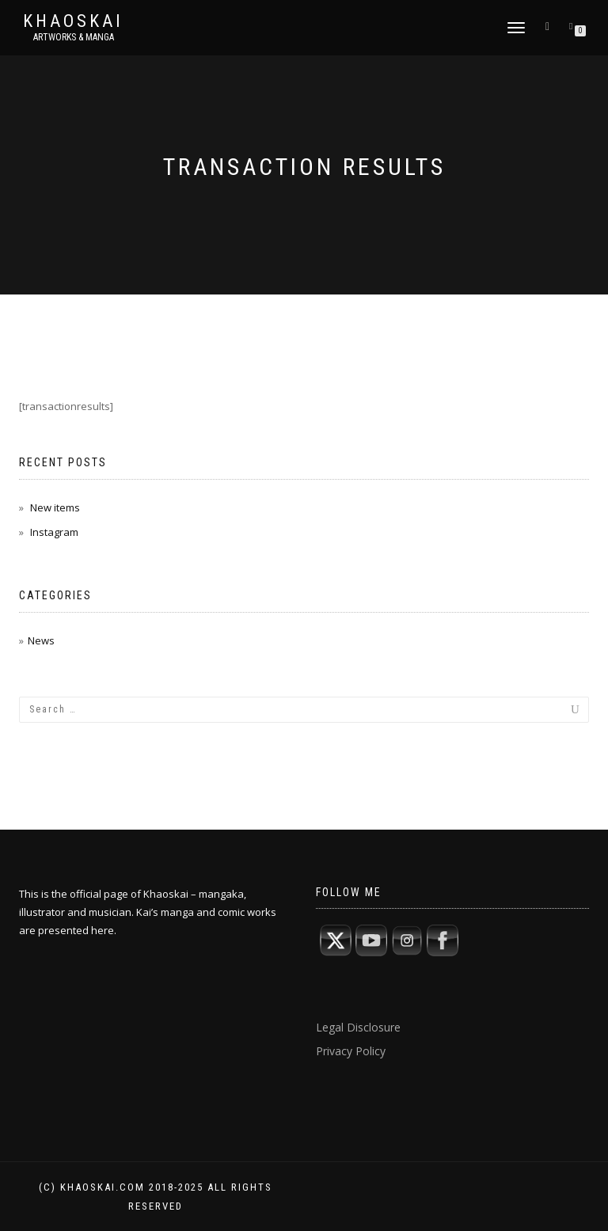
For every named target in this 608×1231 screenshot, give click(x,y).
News (41, 640)
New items (55, 507)
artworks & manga (73, 37)
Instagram (54, 532)
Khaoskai (73, 21)
